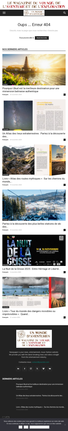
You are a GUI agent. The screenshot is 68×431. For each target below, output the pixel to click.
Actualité (5, 129)
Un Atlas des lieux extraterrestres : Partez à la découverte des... (39, 396)
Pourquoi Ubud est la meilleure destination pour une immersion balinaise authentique (30, 90)
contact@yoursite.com (40, 362)
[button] (4, 13)
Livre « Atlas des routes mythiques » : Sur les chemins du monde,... (40, 407)
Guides (5, 84)
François (5, 94)
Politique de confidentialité (39, 427)
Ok (21, 427)
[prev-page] (3, 418)
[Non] (65, 425)
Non (26, 427)
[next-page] (7, 418)
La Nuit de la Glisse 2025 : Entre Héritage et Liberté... (31, 268)
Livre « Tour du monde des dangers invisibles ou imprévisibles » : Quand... (28, 313)
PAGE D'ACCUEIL (42, 38)
